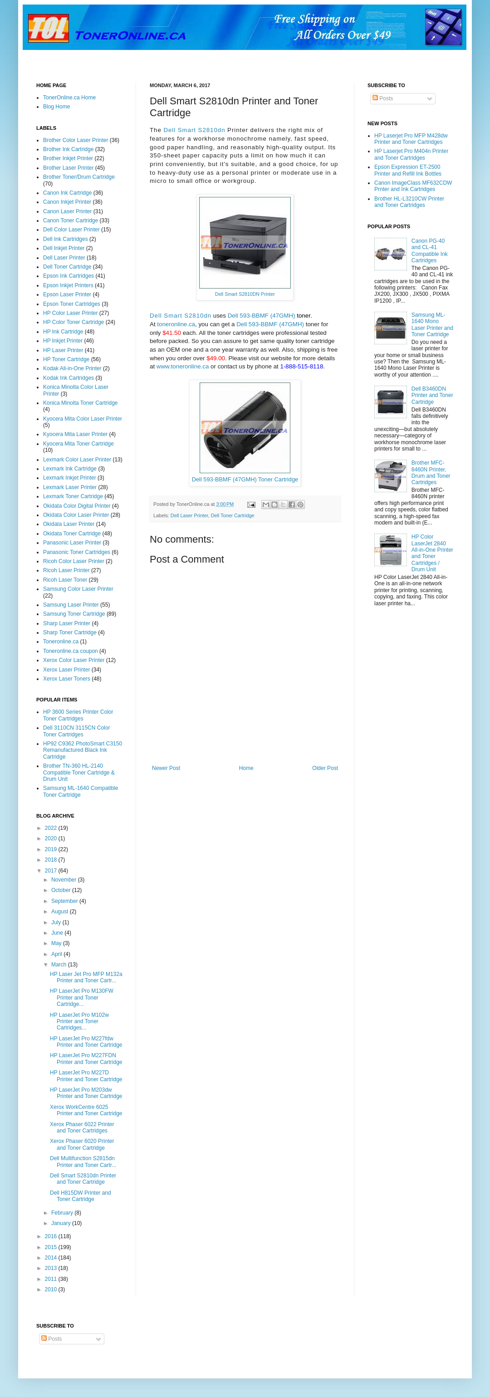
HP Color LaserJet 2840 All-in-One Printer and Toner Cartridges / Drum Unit (432, 553)
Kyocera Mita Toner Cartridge (78, 444)
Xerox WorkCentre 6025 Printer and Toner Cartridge (86, 1110)
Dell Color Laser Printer (71, 229)
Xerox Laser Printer (66, 670)
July (57, 922)
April (57, 954)
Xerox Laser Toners (66, 679)
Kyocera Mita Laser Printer (75, 434)
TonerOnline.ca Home (69, 97)
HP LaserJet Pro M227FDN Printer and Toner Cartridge (86, 1058)
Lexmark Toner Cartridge (73, 496)
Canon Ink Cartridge (67, 193)
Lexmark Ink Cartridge (70, 469)
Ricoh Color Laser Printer (73, 561)
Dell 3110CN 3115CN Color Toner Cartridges (76, 731)
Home (246, 768)
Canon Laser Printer (67, 211)
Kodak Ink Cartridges (68, 378)
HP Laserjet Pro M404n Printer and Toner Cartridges (411, 154)
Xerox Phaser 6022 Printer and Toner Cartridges (82, 1127)
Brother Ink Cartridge (68, 149)
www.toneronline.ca (183, 366)
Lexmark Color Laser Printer (77, 459)
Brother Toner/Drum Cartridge (79, 177)
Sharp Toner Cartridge (70, 632)
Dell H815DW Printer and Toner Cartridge (80, 1196)
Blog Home (56, 106)
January (61, 1223)
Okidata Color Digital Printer (77, 506)
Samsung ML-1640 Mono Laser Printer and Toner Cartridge (432, 325)
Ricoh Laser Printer (66, 570)
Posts (382, 98)
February (62, 1213)
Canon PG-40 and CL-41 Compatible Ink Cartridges (430, 251)
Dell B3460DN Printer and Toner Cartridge (432, 395)
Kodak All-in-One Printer (72, 368)
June (57, 933)
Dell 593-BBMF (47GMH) (261, 315)
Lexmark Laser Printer (70, 487)
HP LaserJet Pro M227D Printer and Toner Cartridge (86, 1075)
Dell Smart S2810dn (194, 130)
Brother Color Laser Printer (75, 140)
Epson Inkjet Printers (68, 285)
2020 (52, 838)
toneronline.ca (176, 324)
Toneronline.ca (60, 641)
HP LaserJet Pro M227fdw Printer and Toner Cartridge (86, 1041)
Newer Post (166, 768)
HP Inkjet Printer (63, 341)
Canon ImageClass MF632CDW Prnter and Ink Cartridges (413, 186)
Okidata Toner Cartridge (72, 533)
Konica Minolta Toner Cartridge (80, 403)
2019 (52, 849)
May (57, 943)
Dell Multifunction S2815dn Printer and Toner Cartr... (83, 1161)
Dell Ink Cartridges (65, 239)
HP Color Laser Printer (70, 313)
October (61, 890)
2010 (52, 1289)
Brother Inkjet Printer (68, 158)
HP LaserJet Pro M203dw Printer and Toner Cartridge (86, 1093)
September (65, 901)
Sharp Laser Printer (66, 623)
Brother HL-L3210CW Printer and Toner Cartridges (409, 202)
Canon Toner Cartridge (70, 220)
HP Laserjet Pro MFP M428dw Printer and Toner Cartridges (411, 138)
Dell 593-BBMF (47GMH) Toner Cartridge (245, 479)
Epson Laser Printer (67, 294)
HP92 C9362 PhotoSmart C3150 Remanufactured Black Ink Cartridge (82, 750)
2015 (52, 1247)
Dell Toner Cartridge (233, 515)
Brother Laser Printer (68, 168)
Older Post (325, 768)
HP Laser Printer (63, 350)
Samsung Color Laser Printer (78, 589)
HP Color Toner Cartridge (73, 322)
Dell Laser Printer (189, 515)
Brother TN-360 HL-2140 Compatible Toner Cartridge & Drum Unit (79, 772)
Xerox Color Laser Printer (73, 660)
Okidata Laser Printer (68, 524)
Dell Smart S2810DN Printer (245, 294)
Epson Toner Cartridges (71, 304)
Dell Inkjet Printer (63, 248)
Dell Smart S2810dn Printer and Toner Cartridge (83, 1178)
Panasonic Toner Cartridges (76, 552)
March (59, 964)
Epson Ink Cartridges (68, 276)
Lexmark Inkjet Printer (69, 478)
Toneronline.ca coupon (70, 651)
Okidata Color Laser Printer (76, 515)
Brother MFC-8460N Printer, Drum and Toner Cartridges (431, 472)
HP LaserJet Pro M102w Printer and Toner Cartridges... (79, 1021)
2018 (52, 860)
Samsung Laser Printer (71, 605)
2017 (52, 871)
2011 (52, 1279)
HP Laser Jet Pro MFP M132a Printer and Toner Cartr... (86, 977)
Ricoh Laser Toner (65, 580)
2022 (52, 828)
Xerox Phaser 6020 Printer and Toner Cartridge (82, 1144)
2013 (52, 1268)
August (60, 911)
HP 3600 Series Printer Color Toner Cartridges (78, 715)
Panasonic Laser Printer (72, 542)
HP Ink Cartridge (63, 331)
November (64, 880)
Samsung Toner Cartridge (74, 614)
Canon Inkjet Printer (67, 202)
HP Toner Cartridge (66, 359)
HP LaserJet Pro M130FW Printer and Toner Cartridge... (81, 997)
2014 (52, 1258)
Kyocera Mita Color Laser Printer (82, 419)
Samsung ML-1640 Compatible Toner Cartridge (80, 791)
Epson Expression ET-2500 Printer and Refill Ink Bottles (407, 170)
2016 (52, 1236)
